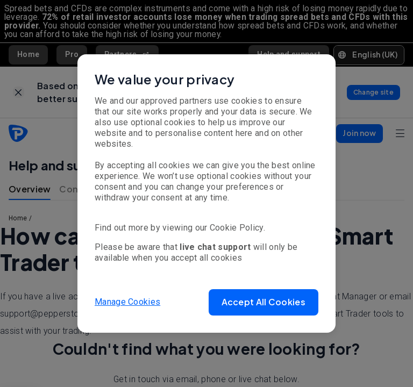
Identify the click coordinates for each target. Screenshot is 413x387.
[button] (263, 302)
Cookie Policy (237, 228)
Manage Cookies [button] (127, 302)
